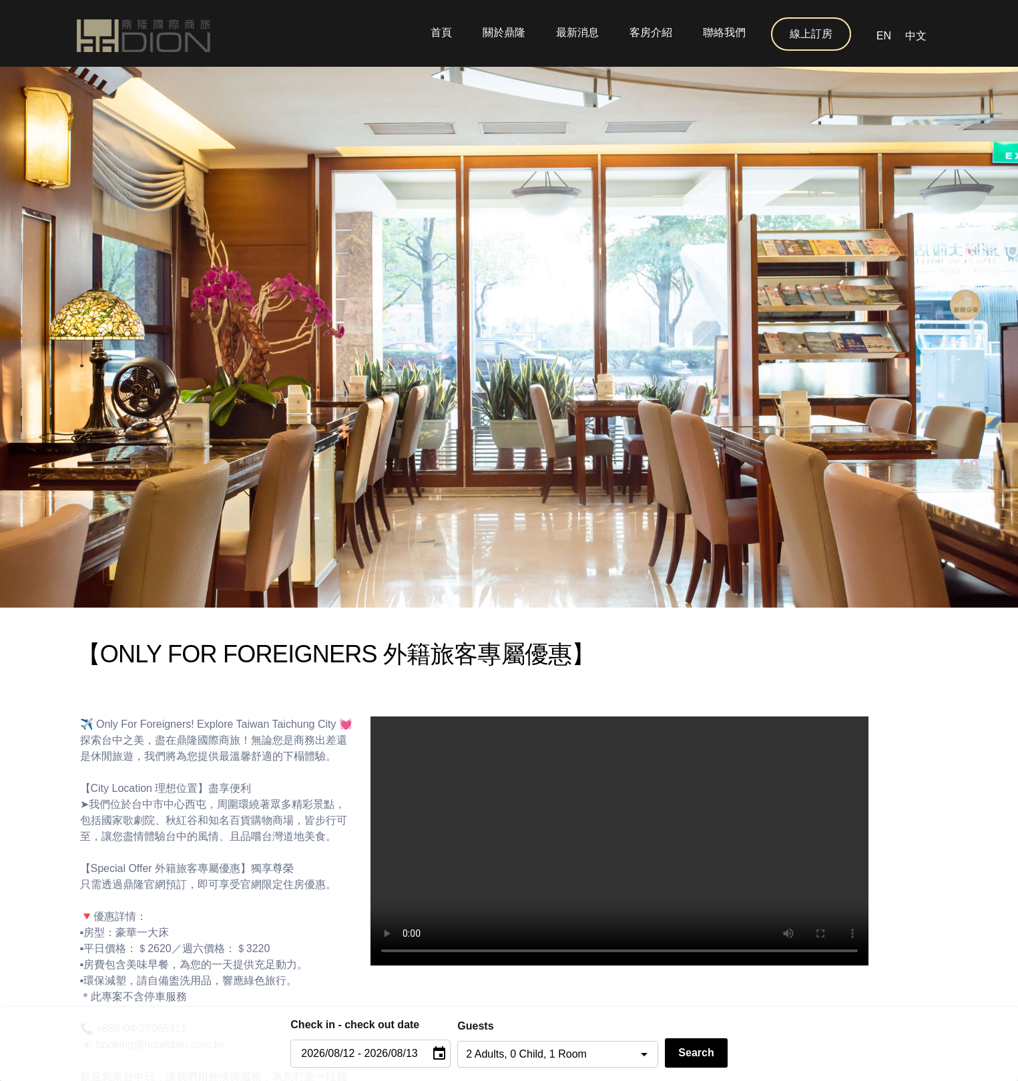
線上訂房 (811, 33)
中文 (916, 35)
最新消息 (577, 32)
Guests (475, 1026)
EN (883, 35)
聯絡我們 (724, 32)
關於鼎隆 (504, 32)
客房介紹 (650, 32)
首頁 (441, 32)
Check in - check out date (354, 1024)
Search (696, 1052)
